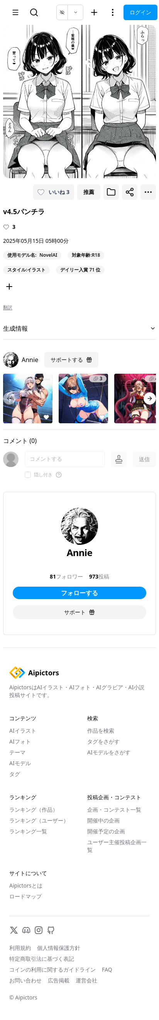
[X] (14, 930)
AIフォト (20, 741)
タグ (14, 774)
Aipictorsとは (25, 885)
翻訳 (7, 307)
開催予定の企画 (106, 831)
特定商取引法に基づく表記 (41, 958)
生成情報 (79, 328)
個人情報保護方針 (58, 947)
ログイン (140, 12)
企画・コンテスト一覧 (114, 809)
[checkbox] (28, 475)
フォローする (79, 593)
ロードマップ (25, 896)
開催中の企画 (103, 820)
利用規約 (20, 947)
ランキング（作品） (33, 809)
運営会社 (86, 980)
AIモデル (20, 763)
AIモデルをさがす (108, 752)
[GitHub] (51, 930)
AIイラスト (22, 730)
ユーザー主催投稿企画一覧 (117, 845)
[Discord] (26, 930)
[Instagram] (38, 930)
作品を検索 (100, 730)
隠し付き (43, 475)
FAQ (107, 969)
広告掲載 (58, 980)
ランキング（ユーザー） (39, 820)
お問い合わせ (25, 980)
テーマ (17, 752)
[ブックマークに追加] (111, 192)
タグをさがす (103, 741)
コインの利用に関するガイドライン (52, 969)
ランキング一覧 (28, 831)
